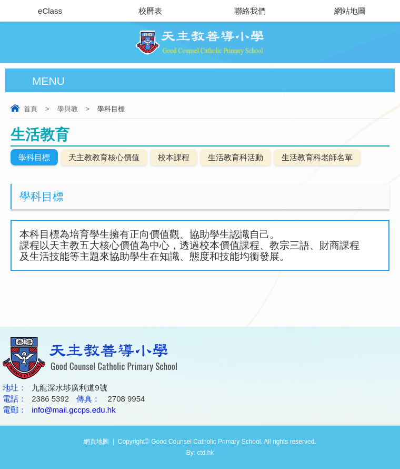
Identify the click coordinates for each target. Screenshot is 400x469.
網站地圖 (350, 10)
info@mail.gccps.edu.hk (73, 409)
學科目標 (34, 157)
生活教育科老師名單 (317, 157)
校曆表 (150, 10)
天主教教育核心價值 (103, 157)
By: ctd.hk (200, 452)
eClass (50, 10)
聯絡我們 (250, 10)
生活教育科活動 (235, 157)
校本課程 (173, 157)
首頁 (30, 109)
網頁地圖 (96, 441)
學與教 (67, 109)
